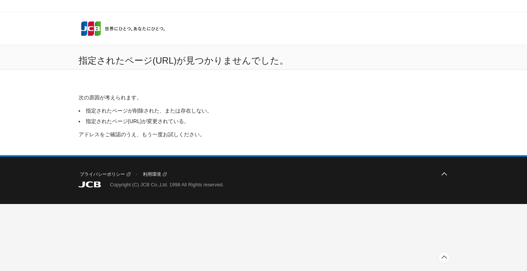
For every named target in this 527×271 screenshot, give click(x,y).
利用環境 (152, 174)
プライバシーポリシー (102, 174)
